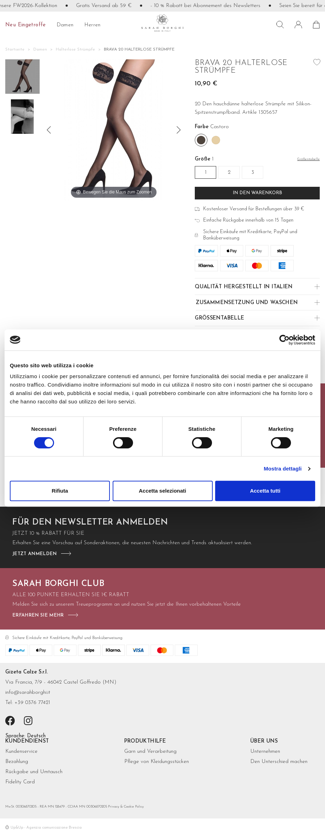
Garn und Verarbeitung (150, 751)
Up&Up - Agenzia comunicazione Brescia (46, 828)
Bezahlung (16, 761)
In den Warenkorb (257, 193)
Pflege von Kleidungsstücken (156, 761)
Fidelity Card (20, 782)
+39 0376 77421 (32, 702)
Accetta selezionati (162, 491)
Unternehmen (265, 751)
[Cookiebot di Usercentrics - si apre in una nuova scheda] (284, 340)
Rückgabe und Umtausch (33, 772)
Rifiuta (60, 491)
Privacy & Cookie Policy (126, 807)
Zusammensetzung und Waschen (247, 302)
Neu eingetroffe (25, 25)
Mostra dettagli (282, 469)
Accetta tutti (265, 491)
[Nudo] (216, 140)
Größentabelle (219, 318)
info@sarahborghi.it (27, 692)
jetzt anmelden (34, 554)
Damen (65, 25)
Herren (92, 25)
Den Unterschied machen (278, 761)
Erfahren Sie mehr (38, 615)
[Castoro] (201, 140)
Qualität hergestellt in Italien (244, 287)
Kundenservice (21, 751)
